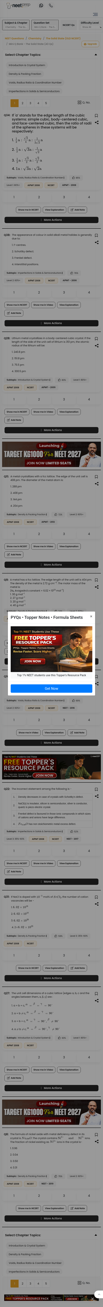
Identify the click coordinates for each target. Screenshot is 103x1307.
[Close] (91, 616)
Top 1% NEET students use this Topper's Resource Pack (51, 675)
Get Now (51, 688)
